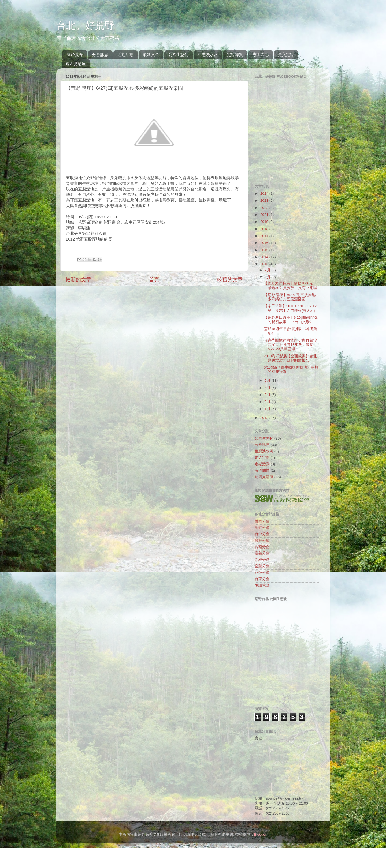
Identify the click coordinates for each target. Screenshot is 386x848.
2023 (264, 200)
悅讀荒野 (262, 585)
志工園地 (261, 54)
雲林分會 (262, 540)
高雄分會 (262, 560)
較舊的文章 (230, 279)
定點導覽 (235, 54)
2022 (264, 208)
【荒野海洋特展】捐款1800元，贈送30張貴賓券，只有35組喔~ (291, 285)
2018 (264, 229)
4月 (268, 388)
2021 (264, 215)
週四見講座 (76, 63)
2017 (264, 236)
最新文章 (151, 54)
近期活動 (125, 54)
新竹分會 (262, 528)
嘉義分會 (262, 553)
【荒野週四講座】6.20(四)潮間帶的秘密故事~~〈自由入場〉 (291, 320)
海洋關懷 (262, 470)
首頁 (154, 279)
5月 (268, 380)
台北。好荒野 (85, 25)
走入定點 (286, 54)
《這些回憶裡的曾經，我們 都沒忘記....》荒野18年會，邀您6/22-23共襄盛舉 (290, 344)
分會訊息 (100, 54)
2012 (264, 418)
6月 (268, 277)
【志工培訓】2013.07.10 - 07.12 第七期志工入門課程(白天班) (290, 308)
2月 (268, 402)
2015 (264, 250)
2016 (264, 243)
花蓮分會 (262, 573)
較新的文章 (78, 279)
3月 (268, 395)
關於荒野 (75, 54)
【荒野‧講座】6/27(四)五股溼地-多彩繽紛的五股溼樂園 (290, 297)
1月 (268, 409)
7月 (268, 270)
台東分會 (262, 579)
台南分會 (262, 547)
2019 (264, 222)
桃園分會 (262, 521)
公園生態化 (178, 54)
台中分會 (262, 534)
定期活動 (262, 464)
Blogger (260, 834)
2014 (264, 257)
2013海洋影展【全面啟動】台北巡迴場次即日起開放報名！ (290, 358)
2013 (264, 264)
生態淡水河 (208, 54)
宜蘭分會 (262, 566)
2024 (264, 194)
